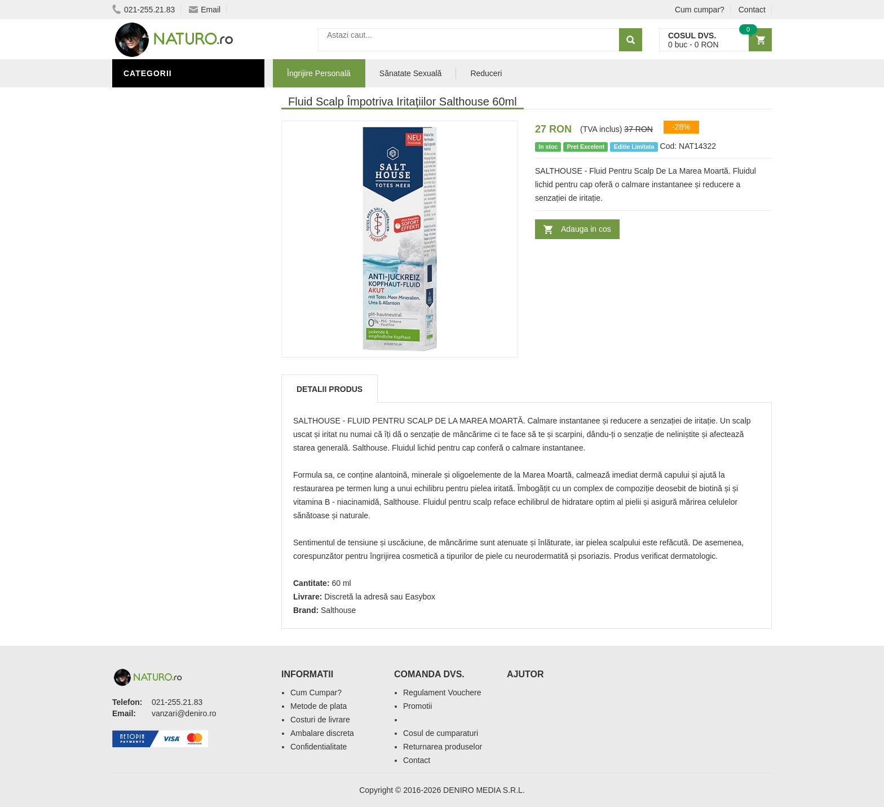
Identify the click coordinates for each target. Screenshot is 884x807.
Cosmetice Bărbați (168, 232)
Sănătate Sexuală (167, 148)
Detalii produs (330, 389)
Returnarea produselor (442, 746)
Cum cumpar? (699, 9)
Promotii (417, 706)
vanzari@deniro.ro (184, 713)
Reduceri (486, 73)
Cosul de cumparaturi (440, 733)
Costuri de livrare (320, 719)
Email (204, 9)
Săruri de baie (158, 216)
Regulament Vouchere (442, 692)
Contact (752, 9)
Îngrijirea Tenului (166, 199)
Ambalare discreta (322, 733)
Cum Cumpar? (316, 692)
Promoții (145, 165)
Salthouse (338, 610)
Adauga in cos (586, 228)
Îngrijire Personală (172, 97)
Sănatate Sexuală (410, 73)
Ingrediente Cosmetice (177, 182)
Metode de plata (318, 706)
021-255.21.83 (143, 9)
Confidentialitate (318, 746)
